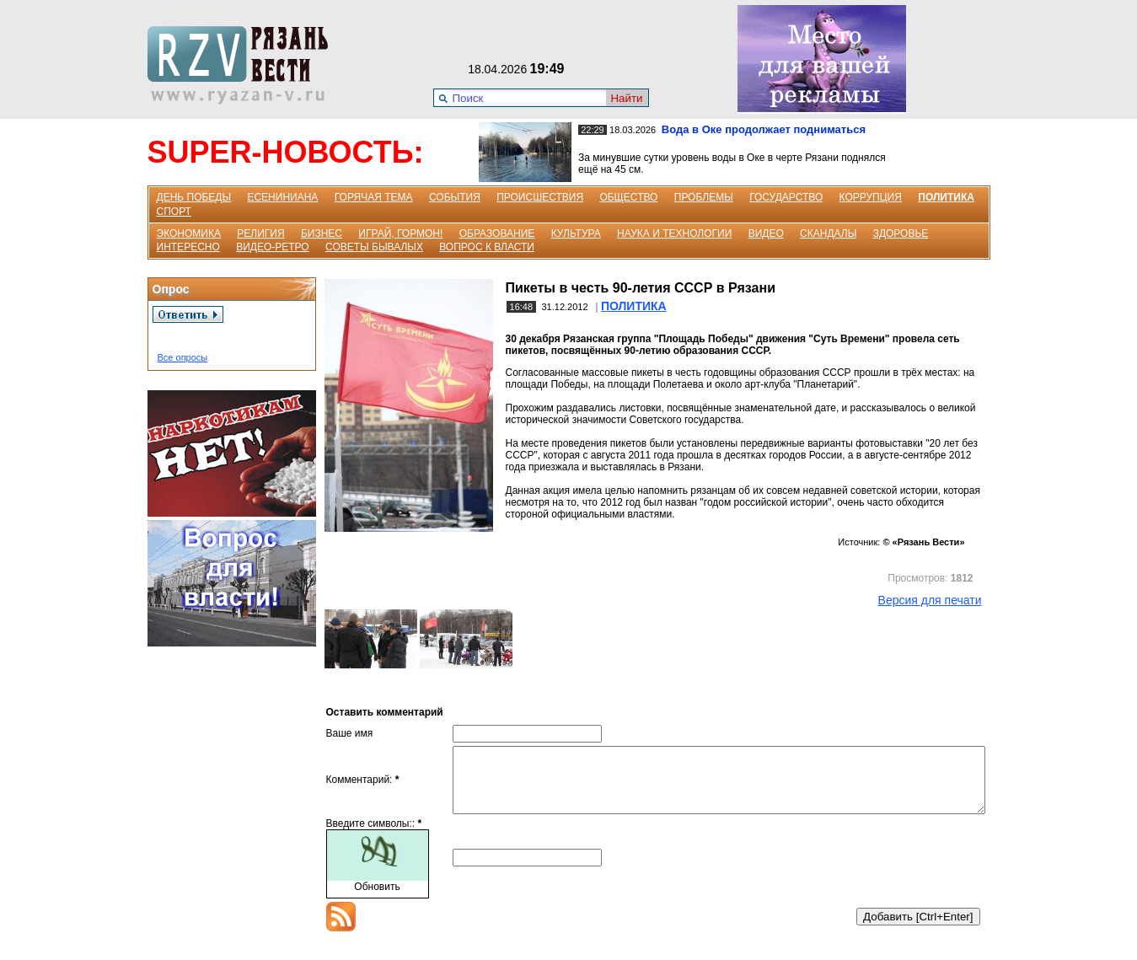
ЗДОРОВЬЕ (901, 233)
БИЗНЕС (321, 233)
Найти (626, 98)
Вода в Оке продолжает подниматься (764, 129)
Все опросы (183, 357)
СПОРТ (174, 211)
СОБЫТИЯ (454, 197)
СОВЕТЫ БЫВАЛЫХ (374, 247)
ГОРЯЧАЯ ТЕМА (374, 197)
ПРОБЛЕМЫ (703, 197)
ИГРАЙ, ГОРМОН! (400, 233)
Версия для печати (930, 600)
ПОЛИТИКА (946, 197)
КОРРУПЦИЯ (870, 197)
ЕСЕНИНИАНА (282, 197)
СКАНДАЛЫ (828, 233)
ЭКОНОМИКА (189, 233)
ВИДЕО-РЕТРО (272, 247)
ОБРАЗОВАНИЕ (497, 233)
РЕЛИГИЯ (260, 233)
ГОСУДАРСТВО (786, 197)
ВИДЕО (766, 233)
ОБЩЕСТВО (628, 197)
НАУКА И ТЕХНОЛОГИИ (674, 233)
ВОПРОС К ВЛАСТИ (486, 247)
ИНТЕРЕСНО (188, 247)
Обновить (377, 899)
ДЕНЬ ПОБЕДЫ (194, 197)
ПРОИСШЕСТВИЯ (539, 197)
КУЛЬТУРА (576, 233)
